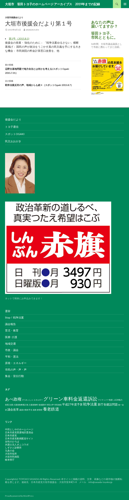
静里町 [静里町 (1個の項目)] (39, 410)
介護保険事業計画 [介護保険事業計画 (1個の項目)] (20, 405)
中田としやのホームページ (19, 429)
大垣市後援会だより (14, 17)
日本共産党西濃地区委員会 (19, 432)
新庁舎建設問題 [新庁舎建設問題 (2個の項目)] (108, 404)
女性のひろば (12, 441)
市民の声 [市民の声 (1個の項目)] (50, 405)
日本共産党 (11, 435)
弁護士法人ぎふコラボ (17, 444)
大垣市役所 (11, 453)
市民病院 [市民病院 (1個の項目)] (58, 405)
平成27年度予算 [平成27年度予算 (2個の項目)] (72, 404)
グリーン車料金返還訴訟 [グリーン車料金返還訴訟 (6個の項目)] (70, 399)
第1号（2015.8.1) (19, 38)
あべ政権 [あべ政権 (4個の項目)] (13, 399)
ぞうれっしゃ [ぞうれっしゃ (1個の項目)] (27, 400)
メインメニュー (125, 4)
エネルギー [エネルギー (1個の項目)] (38, 400)
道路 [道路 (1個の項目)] (34, 410)
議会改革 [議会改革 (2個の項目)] (13, 409)
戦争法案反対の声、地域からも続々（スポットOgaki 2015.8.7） (43, 82)
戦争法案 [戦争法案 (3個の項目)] (90, 404)
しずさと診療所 (13, 447)
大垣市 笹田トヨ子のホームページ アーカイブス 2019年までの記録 (52, 4)
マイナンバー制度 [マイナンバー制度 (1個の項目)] (105, 400)
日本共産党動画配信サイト (19, 438)
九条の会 (9, 450)
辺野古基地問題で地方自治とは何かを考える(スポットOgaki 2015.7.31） (43, 68)
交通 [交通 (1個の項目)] (11, 405)
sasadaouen (32, 29)
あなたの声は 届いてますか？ (104, 24)
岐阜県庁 (9, 459)
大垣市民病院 (12, 456)
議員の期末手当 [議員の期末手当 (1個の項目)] (25, 410)
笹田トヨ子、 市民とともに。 (104, 35)
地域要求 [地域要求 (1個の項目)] (42, 405)
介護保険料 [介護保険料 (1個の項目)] (33, 405)
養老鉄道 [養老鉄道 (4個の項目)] (51, 408)
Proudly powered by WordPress (19, 496)
